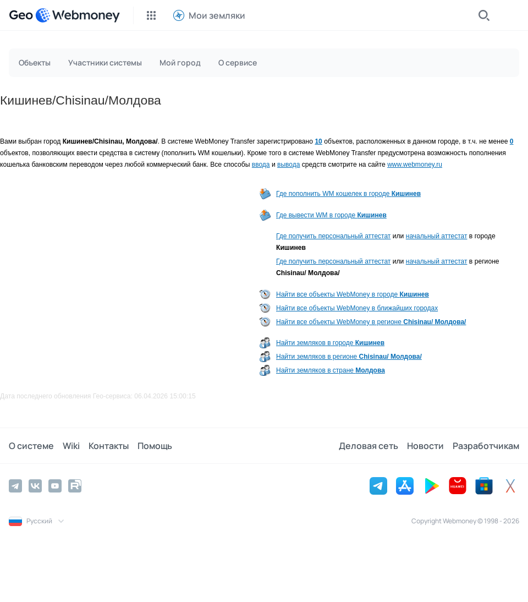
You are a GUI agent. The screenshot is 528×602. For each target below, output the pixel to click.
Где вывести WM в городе (331, 215)
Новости (425, 446)
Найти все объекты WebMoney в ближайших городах (357, 308)
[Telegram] (15, 485)
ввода (261, 164)
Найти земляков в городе (330, 343)
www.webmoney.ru (414, 164)
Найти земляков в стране (330, 370)
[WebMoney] (77, 15)
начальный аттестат (437, 236)
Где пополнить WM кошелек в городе (348, 194)
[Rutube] (74, 485)
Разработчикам (486, 446)
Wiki (71, 446)
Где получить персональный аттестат (333, 236)
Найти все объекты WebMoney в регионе (371, 322)
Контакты (109, 446)
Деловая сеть (368, 446)
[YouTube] (55, 485)
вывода (288, 164)
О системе (31, 446)
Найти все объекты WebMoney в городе (352, 294)
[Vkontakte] (35, 485)
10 (318, 141)
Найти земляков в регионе (349, 356)
